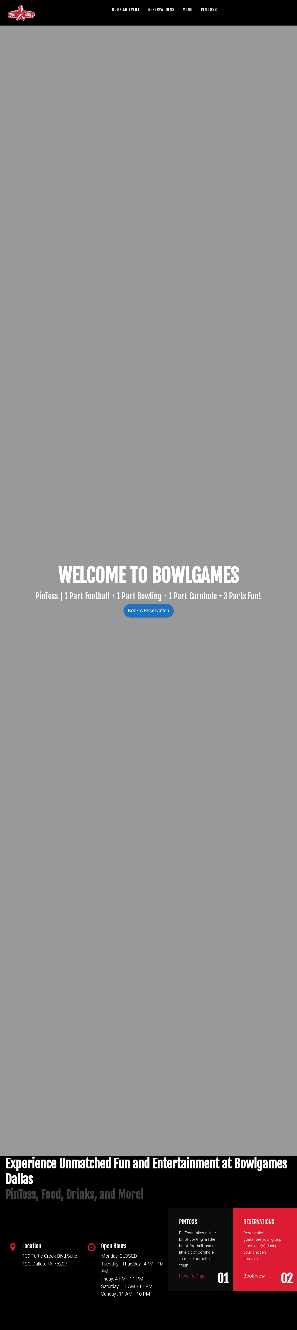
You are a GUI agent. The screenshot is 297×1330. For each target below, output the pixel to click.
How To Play (191, 1276)
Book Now (254, 1276)
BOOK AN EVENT (126, 9)
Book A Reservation (148, 610)
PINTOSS (209, 9)
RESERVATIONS (161, 9)
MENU (188, 9)
